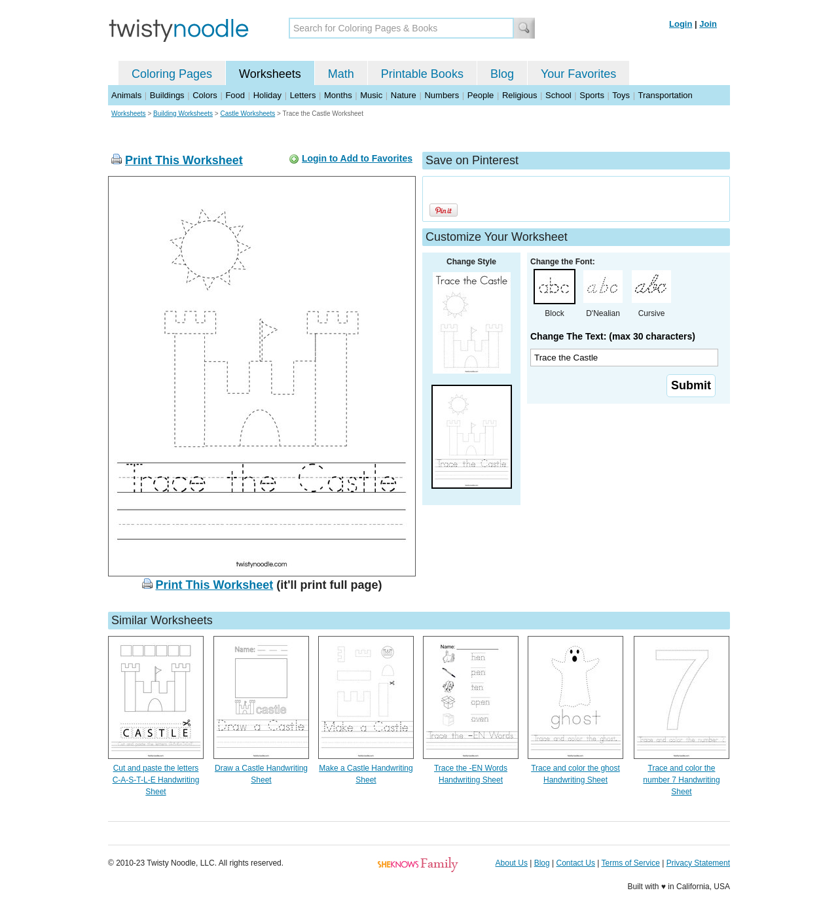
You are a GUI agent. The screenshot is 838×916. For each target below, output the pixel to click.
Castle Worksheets (247, 113)
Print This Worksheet (184, 160)
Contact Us (575, 863)
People (480, 95)
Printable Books (422, 73)
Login (680, 24)
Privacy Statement (698, 863)
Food (235, 95)
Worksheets (270, 73)
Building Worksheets (183, 113)
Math (341, 73)
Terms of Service (630, 863)
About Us (512, 863)
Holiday (267, 95)
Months (338, 95)
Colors (204, 95)
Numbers (441, 95)
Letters (303, 95)
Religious (519, 95)
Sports (591, 95)
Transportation (665, 95)
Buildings (167, 95)
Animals (126, 95)
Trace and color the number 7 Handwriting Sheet (681, 780)
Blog (502, 73)
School (558, 95)
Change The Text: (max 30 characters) (612, 336)
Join (708, 24)
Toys (621, 95)
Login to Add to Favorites (357, 158)
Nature (403, 95)
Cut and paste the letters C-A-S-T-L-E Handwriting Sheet (156, 780)
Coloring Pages (172, 73)
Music (371, 95)
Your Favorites (578, 73)
